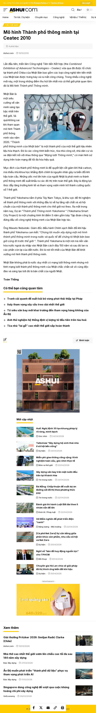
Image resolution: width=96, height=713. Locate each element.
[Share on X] (41, 707)
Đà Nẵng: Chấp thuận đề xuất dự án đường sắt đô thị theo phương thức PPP (56, 490)
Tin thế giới (11, 25)
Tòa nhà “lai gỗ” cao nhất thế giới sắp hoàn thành (38, 325)
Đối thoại (43, 559)
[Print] (62, 707)
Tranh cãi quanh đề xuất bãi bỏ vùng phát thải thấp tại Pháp (45, 298)
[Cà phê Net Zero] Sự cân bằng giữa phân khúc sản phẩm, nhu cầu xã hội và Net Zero (57, 536)
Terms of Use (57, 3)
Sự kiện (42, 451)
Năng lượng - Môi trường (50, 527)
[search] (73, 9)
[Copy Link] (55, 707)
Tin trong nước (45, 480)
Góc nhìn (43, 436)
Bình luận (82, 340)
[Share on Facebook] (33, 707)
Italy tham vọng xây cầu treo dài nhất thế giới (35, 304)
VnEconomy (9, 696)
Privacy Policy (40, 3)
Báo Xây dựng (9, 663)
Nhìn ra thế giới (46, 465)
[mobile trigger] (6, 9)
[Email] (48, 707)
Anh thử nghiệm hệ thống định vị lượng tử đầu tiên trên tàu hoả (46, 320)
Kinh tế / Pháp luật (47, 512)
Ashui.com (8, 53)
